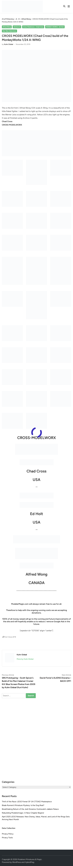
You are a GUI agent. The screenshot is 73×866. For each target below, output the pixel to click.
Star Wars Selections (9, 31)
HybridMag (29, 862)
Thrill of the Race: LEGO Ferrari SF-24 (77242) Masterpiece (27, 801)
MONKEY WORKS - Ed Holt (55, 27)
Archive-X (17, 27)
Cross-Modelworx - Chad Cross (33, 27)
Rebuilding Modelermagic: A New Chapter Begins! (23, 813)
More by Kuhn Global (25, 659)
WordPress (16, 862)
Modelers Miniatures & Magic (30, 859)
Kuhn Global (8, 44)
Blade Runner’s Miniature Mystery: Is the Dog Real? (23, 805)
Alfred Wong (7, 27)
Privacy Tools (7, 837)
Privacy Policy (7, 834)
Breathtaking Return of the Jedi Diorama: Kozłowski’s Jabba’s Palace (30, 809)
